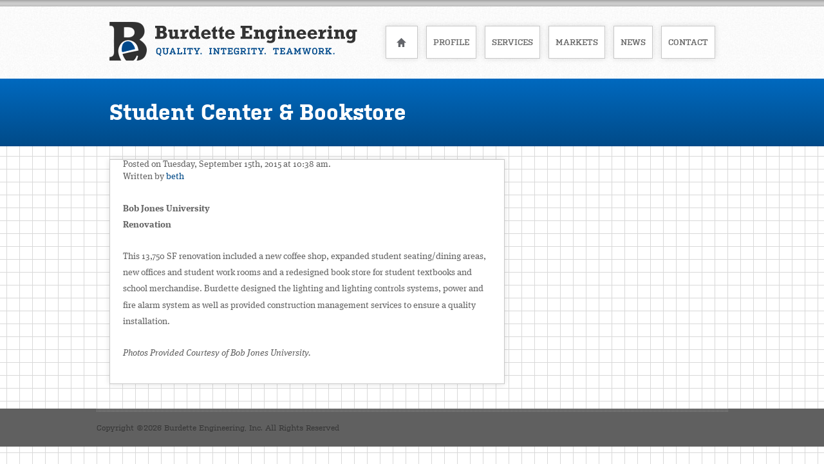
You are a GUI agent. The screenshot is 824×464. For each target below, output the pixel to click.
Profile (451, 42)
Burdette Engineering (233, 41)
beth (175, 176)
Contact (688, 42)
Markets (577, 42)
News (633, 42)
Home (402, 42)
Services (512, 42)
